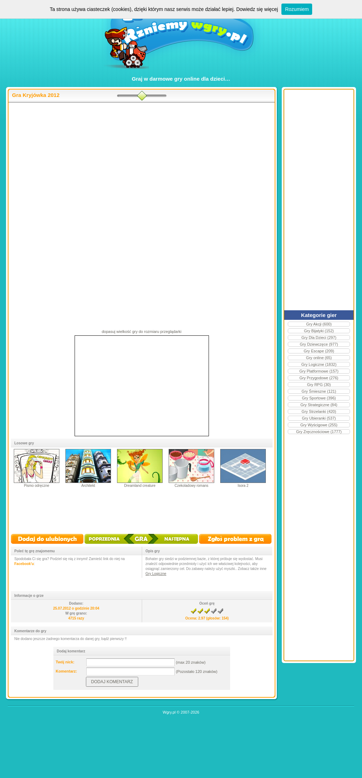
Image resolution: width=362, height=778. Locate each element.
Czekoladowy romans (192, 486)
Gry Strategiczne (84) (319, 405)
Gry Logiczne (156, 574)
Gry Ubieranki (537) (319, 418)
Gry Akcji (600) (319, 324)
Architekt (88, 486)
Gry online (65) (319, 358)
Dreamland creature (139, 486)
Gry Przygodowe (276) (318, 378)
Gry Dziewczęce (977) (319, 344)
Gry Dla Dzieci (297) (318, 337)
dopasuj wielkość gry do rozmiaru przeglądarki (142, 331)
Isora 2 (243, 486)
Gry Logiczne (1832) (319, 364)
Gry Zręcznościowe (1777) (319, 432)
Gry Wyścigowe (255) (318, 425)
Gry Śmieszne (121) (319, 391)
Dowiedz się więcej (257, 9)
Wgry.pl (169, 712)
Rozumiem (297, 9)
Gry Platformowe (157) (319, 371)
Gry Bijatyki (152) (319, 331)
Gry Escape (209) (319, 351)
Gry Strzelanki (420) (319, 411)
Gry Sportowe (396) (319, 398)
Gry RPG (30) (319, 384)
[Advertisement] (141, 159)
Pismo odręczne (36, 486)
